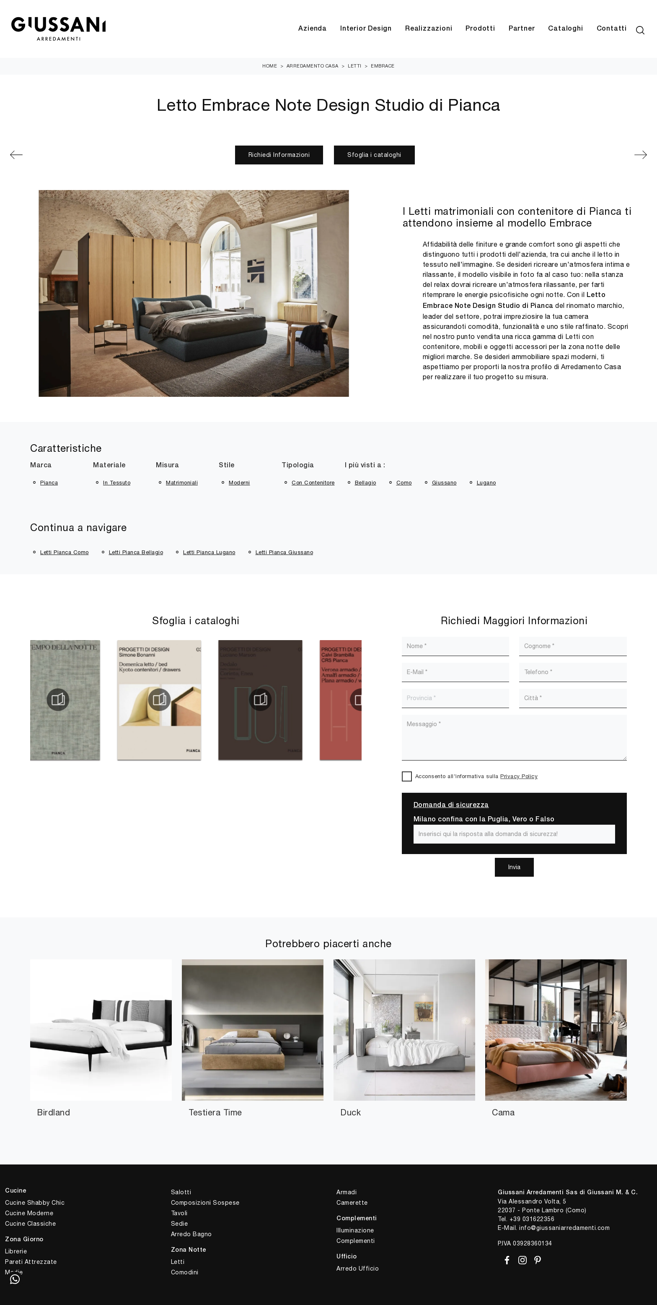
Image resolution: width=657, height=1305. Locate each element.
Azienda (312, 29)
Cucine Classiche (30, 1223)
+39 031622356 (532, 1219)
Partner (522, 29)
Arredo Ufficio (357, 1268)
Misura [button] (167, 466)
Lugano (486, 482)
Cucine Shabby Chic (35, 1202)
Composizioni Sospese (205, 1202)
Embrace (383, 65)
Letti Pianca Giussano (284, 552)
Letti (355, 65)
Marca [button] (41, 466)
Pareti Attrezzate (31, 1261)
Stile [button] (227, 466)
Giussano (444, 482)
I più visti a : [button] (365, 466)
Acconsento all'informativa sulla (476, 776)
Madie (14, 1272)
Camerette (352, 1202)
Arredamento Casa (313, 65)
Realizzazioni (428, 29)
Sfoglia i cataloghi (374, 154)
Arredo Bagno (191, 1234)
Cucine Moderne (29, 1213)
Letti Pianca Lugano (209, 552)
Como (404, 482)
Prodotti (480, 29)
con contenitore (313, 482)
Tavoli (179, 1213)
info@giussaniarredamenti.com (564, 1227)
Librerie (16, 1251)
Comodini (185, 1272)
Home (269, 65)
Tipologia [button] (298, 466)
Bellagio (365, 482)
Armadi (346, 1192)
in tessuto (116, 482)
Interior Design (366, 29)
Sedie (179, 1223)
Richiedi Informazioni (279, 154)
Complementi (355, 1240)
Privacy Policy (519, 776)
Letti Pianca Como (64, 552)
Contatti (612, 29)
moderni (239, 482)
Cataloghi (565, 29)
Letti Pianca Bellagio (136, 552)
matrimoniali (182, 482)
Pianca (49, 482)
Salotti (181, 1192)
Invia (514, 867)
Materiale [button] (109, 466)
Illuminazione (355, 1230)
